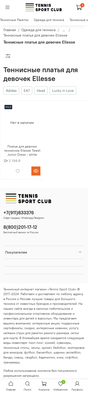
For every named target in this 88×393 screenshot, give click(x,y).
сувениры (64, 343)
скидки (29, 328)
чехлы (35, 348)
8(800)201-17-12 (20, 227)
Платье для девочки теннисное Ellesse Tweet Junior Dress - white (22, 150)
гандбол (31, 357)
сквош (18, 357)
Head (41, 90)
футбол (29, 352)
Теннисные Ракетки (14, 20)
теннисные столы (16, 348)
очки (60, 357)
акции (55, 323)
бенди (7, 357)
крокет (46, 348)
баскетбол (44, 352)
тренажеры (11, 362)
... (64, 30)
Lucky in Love (63, 90)
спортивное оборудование (52, 314)
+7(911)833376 (18, 213)
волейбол (73, 352)
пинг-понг (36, 343)
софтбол (71, 357)
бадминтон (47, 357)
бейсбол (59, 348)
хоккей (50, 343)
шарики (59, 352)
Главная (9, 30)
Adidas (11, 90)
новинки (61, 328)
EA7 (27, 90)
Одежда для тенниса (49, 20)
